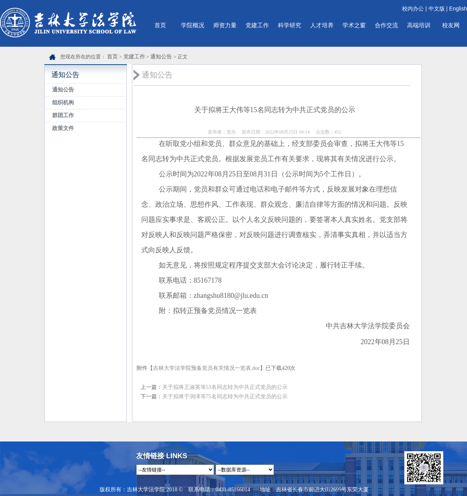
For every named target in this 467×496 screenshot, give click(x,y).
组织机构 (63, 103)
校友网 (451, 25)
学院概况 (192, 25)
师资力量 (225, 25)
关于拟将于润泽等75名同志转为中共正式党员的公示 (225, 396)
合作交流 (386, 25)
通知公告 (161, 57)
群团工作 (63, 115)
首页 (160, 25)
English (458, 8)
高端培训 (418, 25)
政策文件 (63, 128)
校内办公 (413, 8)
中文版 (436, 8)
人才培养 (322, 25)
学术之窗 (354, 25)
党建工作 (257, 25)
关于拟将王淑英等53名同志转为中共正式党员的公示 (225, 387)
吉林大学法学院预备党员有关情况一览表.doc (206, 368)
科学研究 (289, 25)
